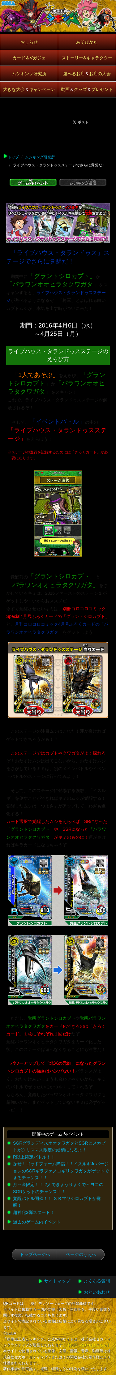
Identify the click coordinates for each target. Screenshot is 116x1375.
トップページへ (35, 1254)
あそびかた (87, 42)
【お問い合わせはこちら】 (88, 1345)
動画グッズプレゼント (87, 89)
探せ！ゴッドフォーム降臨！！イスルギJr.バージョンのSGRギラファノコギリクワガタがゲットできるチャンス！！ (61, 1170)
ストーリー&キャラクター (87, 57)
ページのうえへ (81, 1254)
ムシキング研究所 (29, 73)
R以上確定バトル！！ (34, 1156)
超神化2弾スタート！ (33, 1212)
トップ (13, 157)
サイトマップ (57, 1281)
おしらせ (29, 42)
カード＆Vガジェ (28, 57)
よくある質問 (97, 1281)
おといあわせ (97, 1292)
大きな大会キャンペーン (29, 89)
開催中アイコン (9, 75)
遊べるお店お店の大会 (87, 73)
